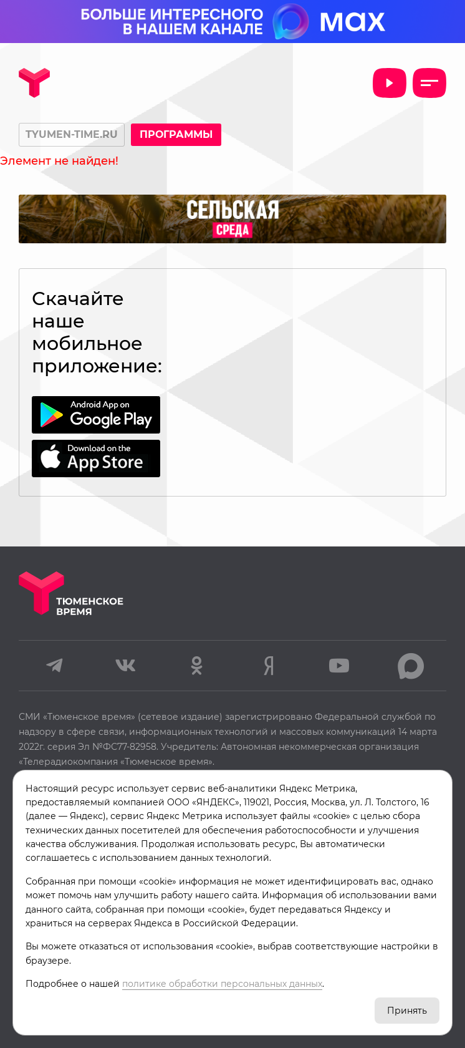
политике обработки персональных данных (222, 983)
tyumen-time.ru (72, 134)
